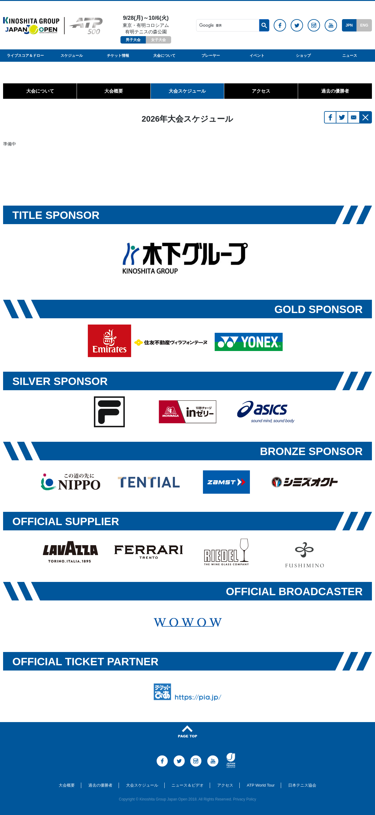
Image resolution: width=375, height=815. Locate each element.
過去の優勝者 (335, 91)
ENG (364, 25)
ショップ (303, 55)
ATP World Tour (261, 785)
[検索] (227, 25)
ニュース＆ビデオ (187, 785)
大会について (164, 55)
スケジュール (72, 55)
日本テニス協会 (302, 785)
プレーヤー (210, 55)
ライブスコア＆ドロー (25, 55)
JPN (349, 25)
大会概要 (113, 91)
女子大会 (158, 40)
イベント (257, 55)
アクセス (261, 91)
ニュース (349, 55)
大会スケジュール (187, 91)
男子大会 (133, 40)
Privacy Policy (244, 799)
